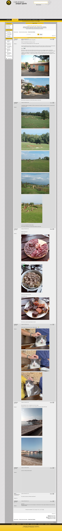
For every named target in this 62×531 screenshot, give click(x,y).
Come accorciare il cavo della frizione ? (9, 56)
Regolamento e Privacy (31, 526)
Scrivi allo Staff (37, 526)
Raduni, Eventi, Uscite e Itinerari (23, 519)
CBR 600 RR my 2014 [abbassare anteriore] (9, 53)
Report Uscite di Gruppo (31, 519)
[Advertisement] (31, 12)
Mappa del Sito (25, 526)
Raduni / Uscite (35, 19)
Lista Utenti (8, 26)
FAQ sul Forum (9, 25)
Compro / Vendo (41, 19)
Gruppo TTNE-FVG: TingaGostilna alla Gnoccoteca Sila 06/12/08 (34, 28)
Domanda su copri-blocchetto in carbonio (9, 41)
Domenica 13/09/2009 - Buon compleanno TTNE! (29, 26)
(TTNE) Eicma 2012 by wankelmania (41, 26)
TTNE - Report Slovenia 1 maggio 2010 (28, 27)
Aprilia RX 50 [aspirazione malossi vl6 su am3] (9, 50)
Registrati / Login (22, 19)
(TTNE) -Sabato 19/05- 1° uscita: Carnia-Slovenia (40, 27)
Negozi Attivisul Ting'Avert (9, 36)
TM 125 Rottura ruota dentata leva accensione (9, 47)
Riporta (51, 39)
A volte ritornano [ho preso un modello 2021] (9, 44)
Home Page (8, 19)
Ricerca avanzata (38, 4)
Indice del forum (16, 519)
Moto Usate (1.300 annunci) (9, 32)
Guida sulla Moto (28, 19)
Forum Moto (15, 19)
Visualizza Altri (10, 58)
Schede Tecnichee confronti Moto (9, 34)
